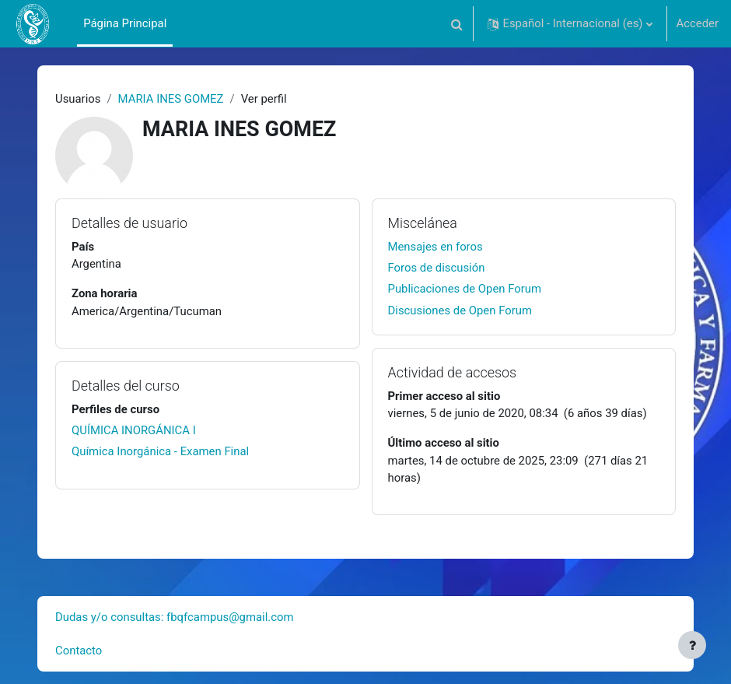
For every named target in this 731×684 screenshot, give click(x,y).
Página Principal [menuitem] (124, 23)
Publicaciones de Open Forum (465, 289)
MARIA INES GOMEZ (171, 99)
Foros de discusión (436, 268)
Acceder (698, 23)
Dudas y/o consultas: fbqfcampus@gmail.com (174, 617)
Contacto (78, 651)
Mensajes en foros (435, 247)
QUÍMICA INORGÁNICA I (134, 430)
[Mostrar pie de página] (692, 645)
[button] (456, 23)
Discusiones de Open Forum (460, 310)
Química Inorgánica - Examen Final (160, 451)
